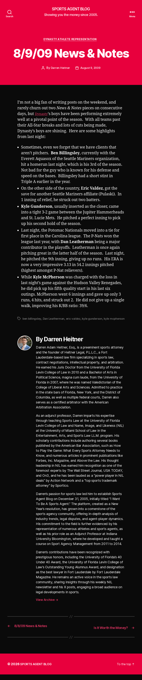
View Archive (47, 605)
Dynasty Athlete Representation (71, 40)
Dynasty (42, 115)
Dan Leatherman (54, 320)
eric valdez (74, 320)
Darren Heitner (60, 69)
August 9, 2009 (90, 69)
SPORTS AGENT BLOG (71, 9)
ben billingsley (32, 320)
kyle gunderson (94, 320)
